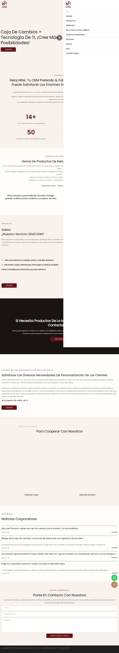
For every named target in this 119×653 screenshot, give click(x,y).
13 (88, 117)
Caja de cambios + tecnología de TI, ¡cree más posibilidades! (29, 37)
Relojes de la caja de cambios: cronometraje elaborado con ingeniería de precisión (42, 538)
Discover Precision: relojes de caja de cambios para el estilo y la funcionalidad (40, 528)
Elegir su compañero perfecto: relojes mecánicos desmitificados (33, 563)
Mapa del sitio (64, 648)
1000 (88, 132)
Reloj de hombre (87, 494)
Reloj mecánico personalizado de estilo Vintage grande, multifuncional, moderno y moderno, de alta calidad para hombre (30, 197)
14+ (31, 117)
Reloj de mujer (31, 494)
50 (31, 132)
